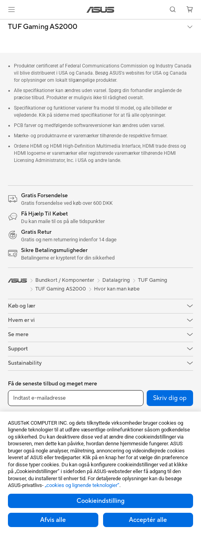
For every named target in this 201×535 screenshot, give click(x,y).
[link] (100, 10)
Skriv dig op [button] (170, 398)
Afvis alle (53, 520)
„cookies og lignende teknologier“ (82, 485)
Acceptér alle (148, 520)
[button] (11, 9)
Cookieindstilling (100, 501)
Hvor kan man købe (117, 289)
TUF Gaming (152, 280)
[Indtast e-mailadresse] (76, 398)
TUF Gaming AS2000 (42, 27)
